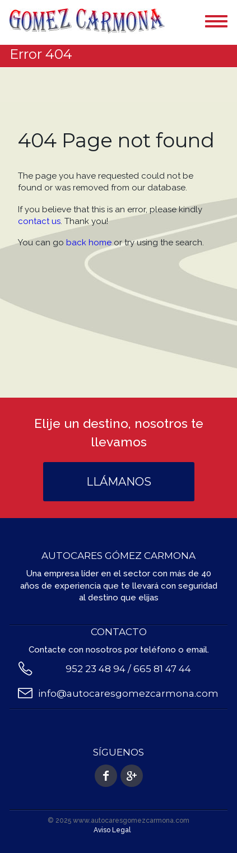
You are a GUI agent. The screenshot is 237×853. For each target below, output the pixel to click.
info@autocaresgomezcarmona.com (128, 693)
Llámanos (118, 481)
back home (88, 242)
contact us (39, 221)
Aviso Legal (112, 830)
